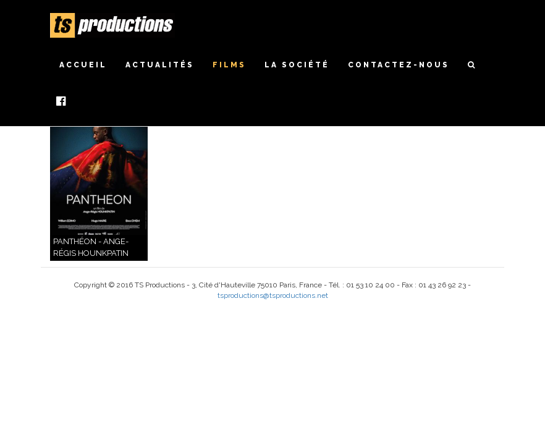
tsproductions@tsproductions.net (273, 295)
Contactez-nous (398, 65)
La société (296, 65)
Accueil (83, 65)
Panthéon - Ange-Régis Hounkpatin (91, 247)
